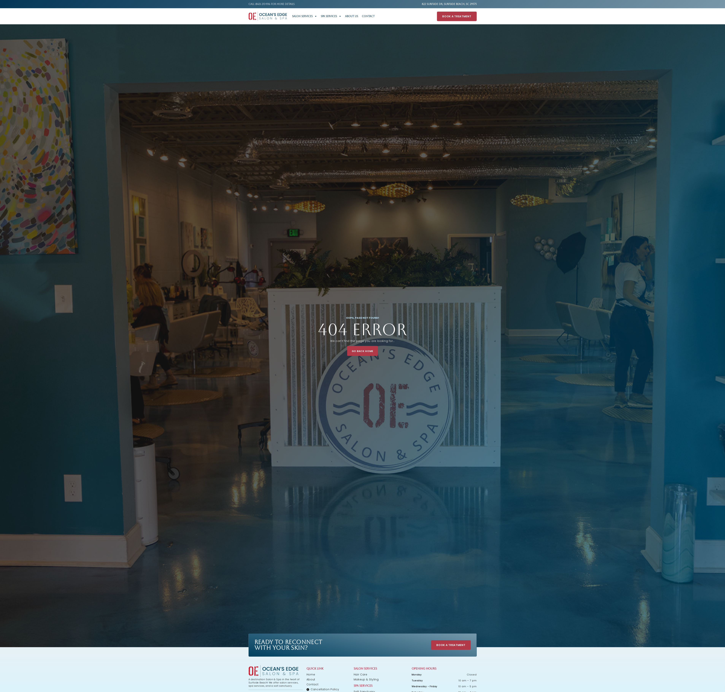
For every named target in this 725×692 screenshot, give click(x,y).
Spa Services (331, 16)
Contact (368, 16)
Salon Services (304, 16)
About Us (351, 16)
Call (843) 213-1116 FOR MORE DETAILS (272, 4)
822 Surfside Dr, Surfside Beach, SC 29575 (449, 4)
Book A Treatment (456, 16)
